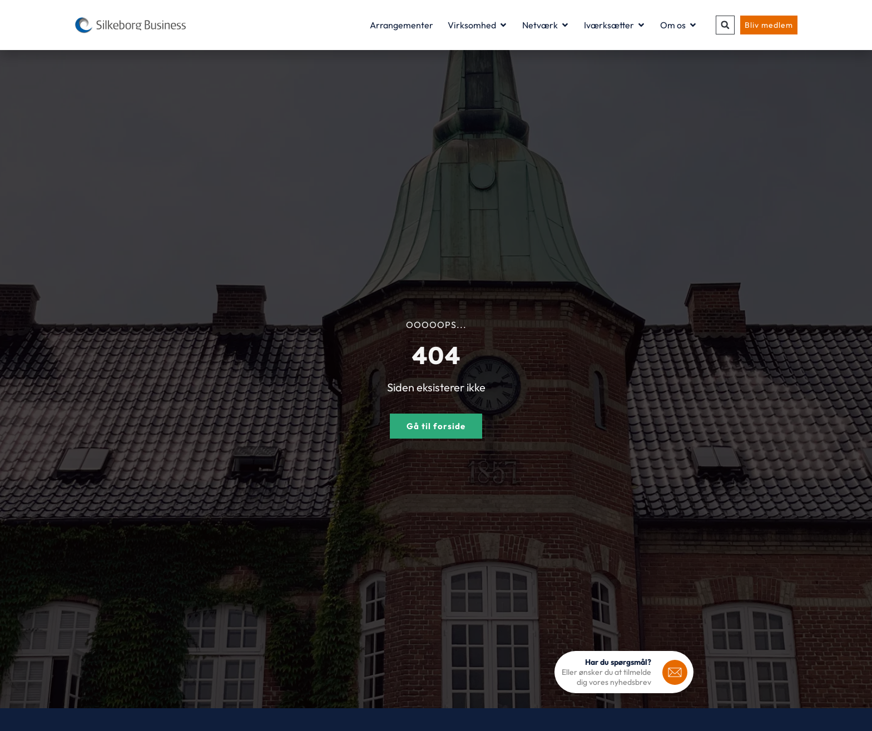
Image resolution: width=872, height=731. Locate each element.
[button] (725, 25)
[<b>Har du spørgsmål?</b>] (674, 672)
